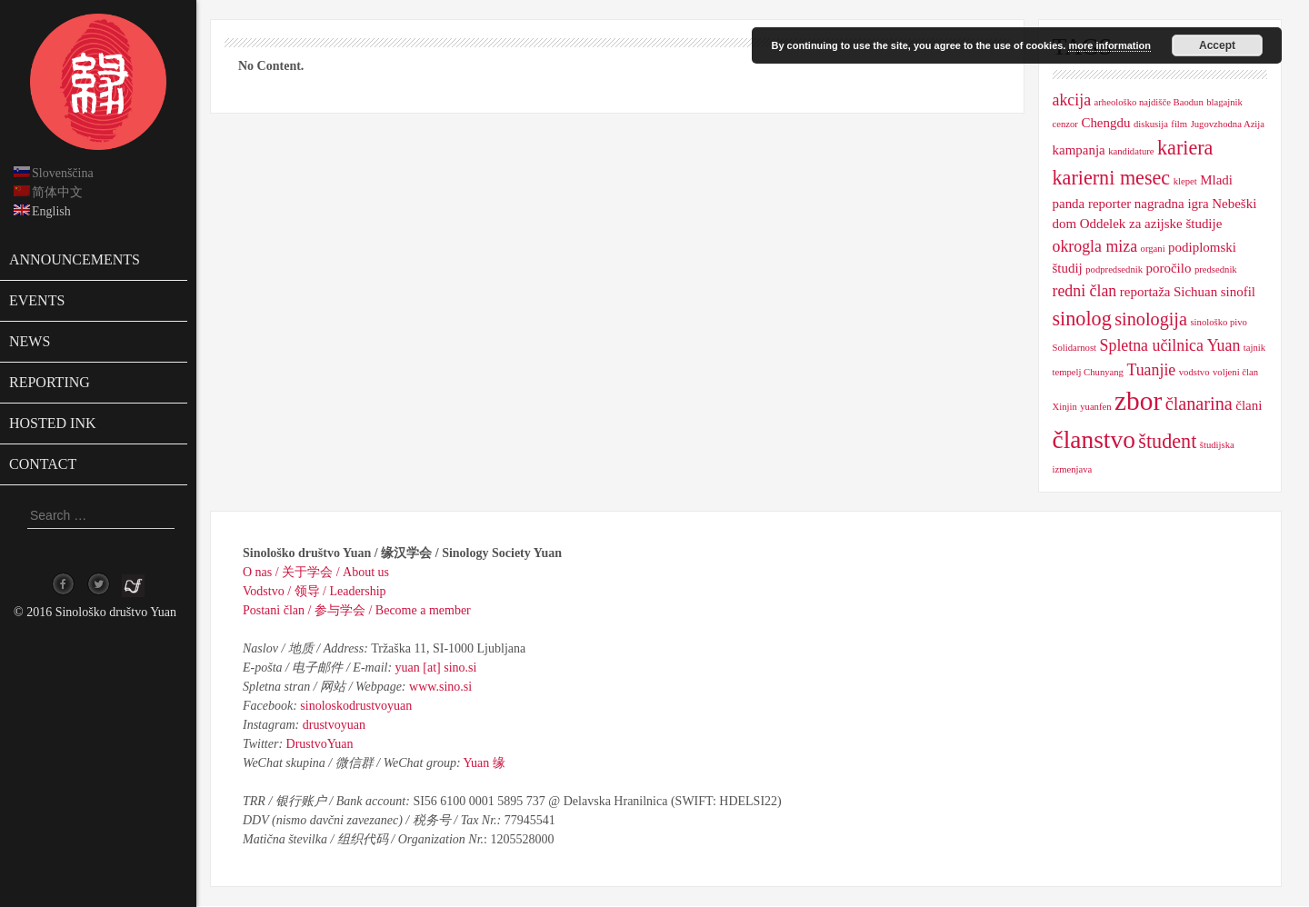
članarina (1199, 404)
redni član (1085, 291)
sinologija (1150, 319)
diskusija (1151, 124)
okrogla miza (1095, 246)
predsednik (1215, 269)
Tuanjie (1150, 370)
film (1179, 124)
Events (37, 300)
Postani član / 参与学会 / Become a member (357, 610)
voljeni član (1235, 372)
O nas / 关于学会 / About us (316, 572)
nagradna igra (1171, 203)
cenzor (1065, 124)
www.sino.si (440, 686)
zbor (1138, 400)
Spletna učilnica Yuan (1170, 345)
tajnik (1254, 348)
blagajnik (1224, 102)
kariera (1185, 147)
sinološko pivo (1218, 322)
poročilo (1169, 268)
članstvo (1094, 440)
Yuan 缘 (484, 763)
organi (1153, 249)
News (29, 341)
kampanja (1079, 150)
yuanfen (1095, 407)
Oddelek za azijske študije (1151, 223)
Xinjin (1065, 407)
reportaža (1145, 291)
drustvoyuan (334, 725)
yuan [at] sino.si (436, 667)
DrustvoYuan (320, 744)
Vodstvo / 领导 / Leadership (314, 591)
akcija (1072, 100)
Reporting (49, 382)
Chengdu (1105, 122)
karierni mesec (1112, 177)
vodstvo (1194, 372)
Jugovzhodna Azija (1227, 124)
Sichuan (1195, 291)
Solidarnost (1075, 348)
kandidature (1131, 151)
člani (1248, 405)
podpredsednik (1114, 269)
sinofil (1238, 291)
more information (1109, 45)
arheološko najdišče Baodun (1149, 102)
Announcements (74, 259)
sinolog (1082, 318)
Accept (1217, 45)
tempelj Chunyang (1088, 372)
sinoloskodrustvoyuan (356, 706)
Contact (42, 464)
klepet (1185, 181)
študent (1167, 441)
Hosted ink (52, 423)
